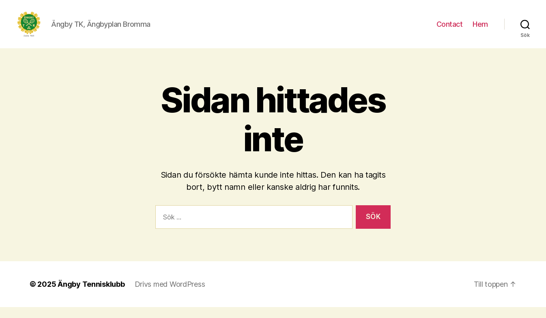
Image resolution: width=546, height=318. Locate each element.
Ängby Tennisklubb (91, 295)
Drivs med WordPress (170, 295)
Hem (480, 29)
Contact (449, 29)
